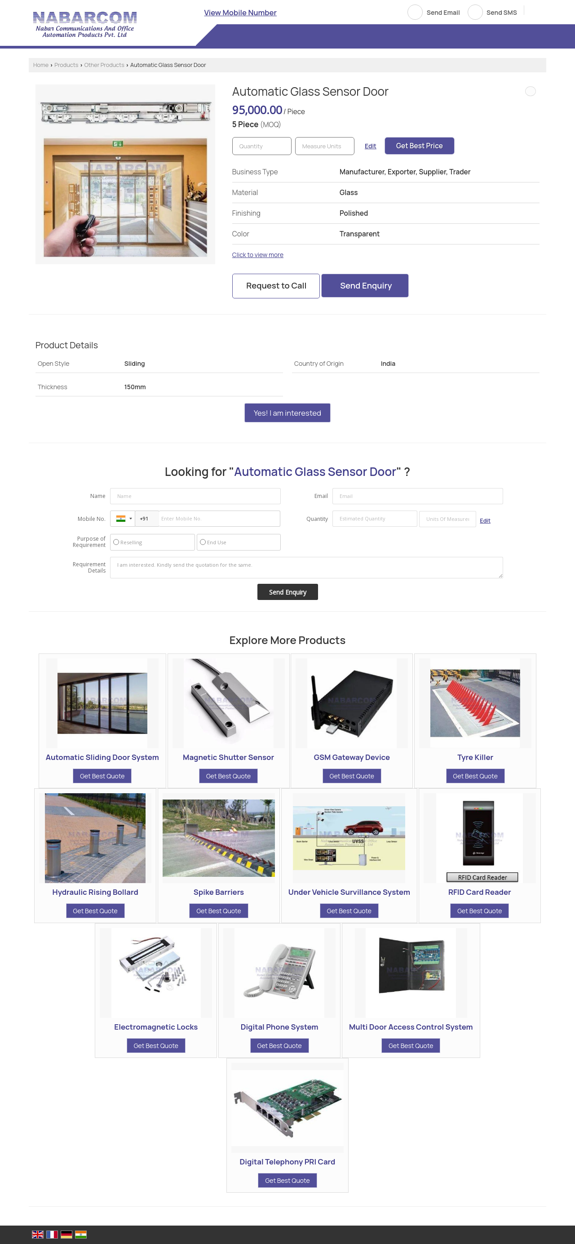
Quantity (317, 519)
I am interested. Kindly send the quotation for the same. (307, 567)
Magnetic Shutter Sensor (228, 757)
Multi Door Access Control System (411, 1027)
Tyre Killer (475, 757)
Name (98, 496)
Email (321, 496)
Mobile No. (92, 519)
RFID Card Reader (479, 892)
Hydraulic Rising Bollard (95, 892)
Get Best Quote (102, 776)
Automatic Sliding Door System (102, 757)
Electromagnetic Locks (156, 1027)
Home (41, 65)
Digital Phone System (279, 1027)
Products (66, 65)
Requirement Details (89, 567)
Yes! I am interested (287, 413)
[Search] (534, 11)
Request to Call (276, 285)
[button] (240, 12)
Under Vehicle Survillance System (349, 892)
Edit (370, 146)
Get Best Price (419, 146)
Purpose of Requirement (89, 542)
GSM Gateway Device (352, 757)
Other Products (104, 65)
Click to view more (257, 254)
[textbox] (324, 146)
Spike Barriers (219, 892)
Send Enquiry (366, 285)
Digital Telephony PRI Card (288, 1161)
